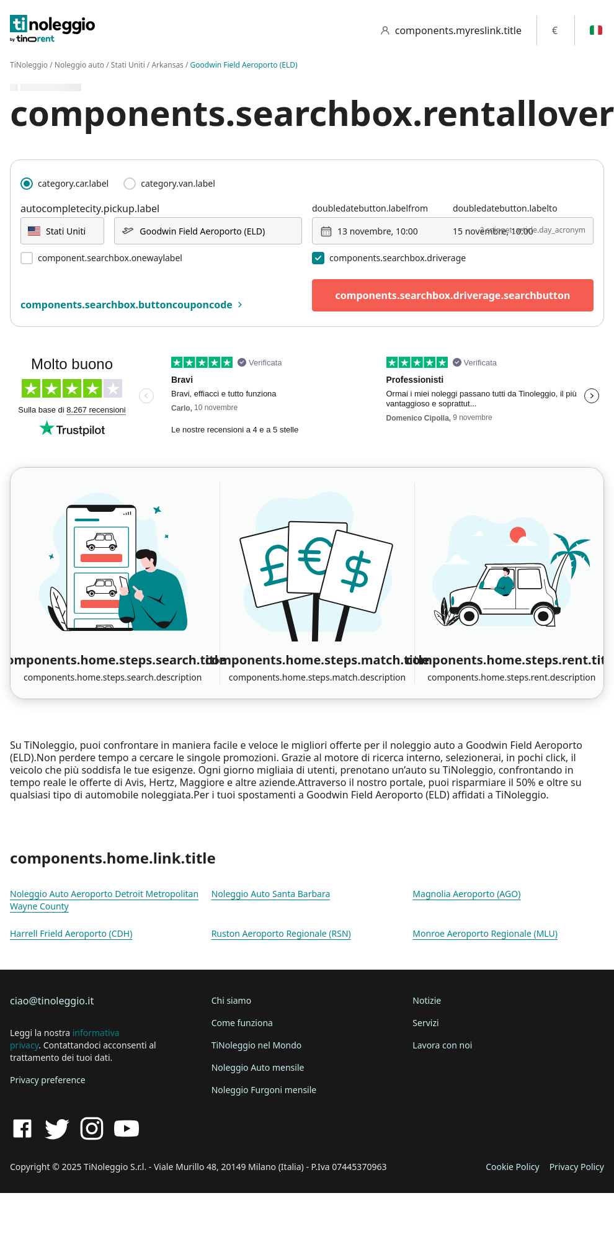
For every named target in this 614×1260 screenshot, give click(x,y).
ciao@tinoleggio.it (52, 1001)
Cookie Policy (512, 1167)
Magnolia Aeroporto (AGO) (466, 894)
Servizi (425, 1023)
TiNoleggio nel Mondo (256, 1045)
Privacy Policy (576, 1167)
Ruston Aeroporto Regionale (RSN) (281, 933)
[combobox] (62, 230)
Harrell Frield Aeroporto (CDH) (71, 933)
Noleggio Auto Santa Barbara (271, 894)
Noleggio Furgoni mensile (264, 1090)
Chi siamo (231, 1000)
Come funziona (242, 1023)
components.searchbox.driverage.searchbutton (453, 295)
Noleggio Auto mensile (258, 1067)
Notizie (426, 1000)
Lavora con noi (442, 1045)
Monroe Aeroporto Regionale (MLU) (485, 933)
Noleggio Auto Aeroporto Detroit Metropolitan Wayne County (104, 900)
